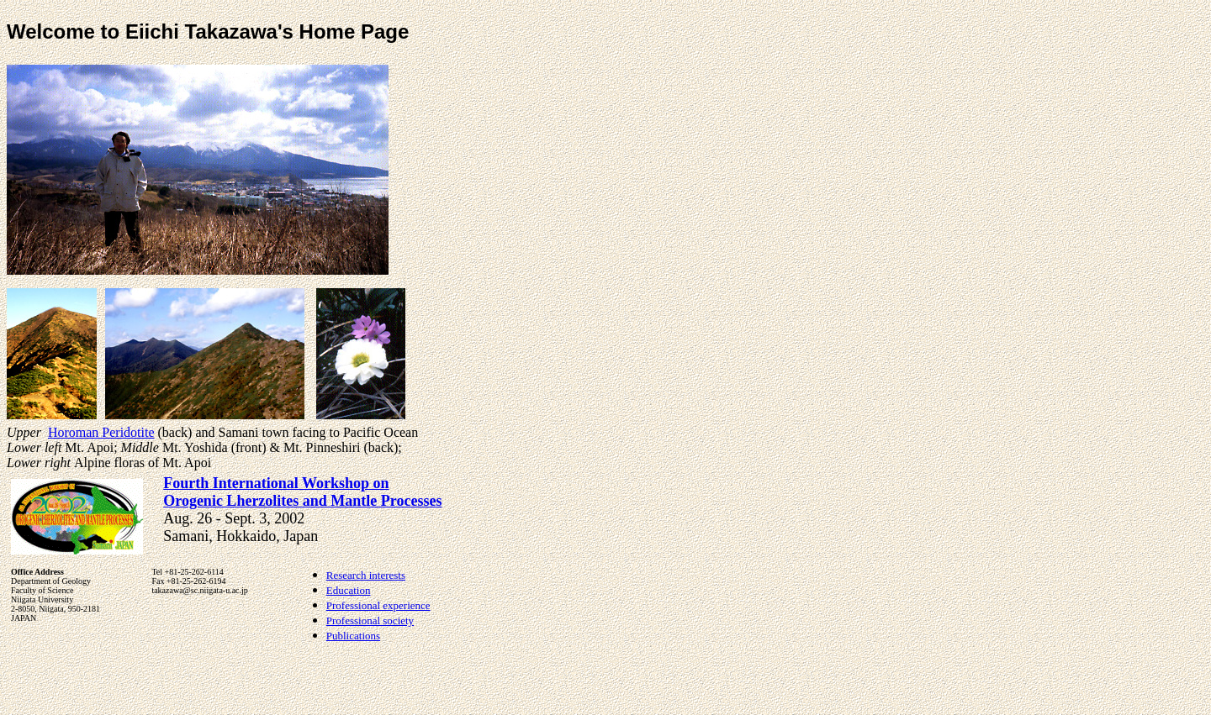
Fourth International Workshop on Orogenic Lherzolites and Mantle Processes (302, 492)
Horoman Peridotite (101, 432)
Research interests (365, 575)
